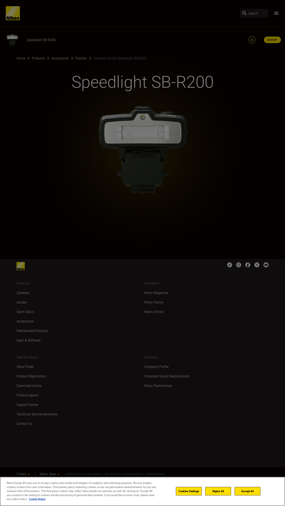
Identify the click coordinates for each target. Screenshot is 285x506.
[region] (142, 491)
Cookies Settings (189, 491)
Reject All (218, 491)
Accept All (247, 491)
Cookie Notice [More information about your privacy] (37, 499)
